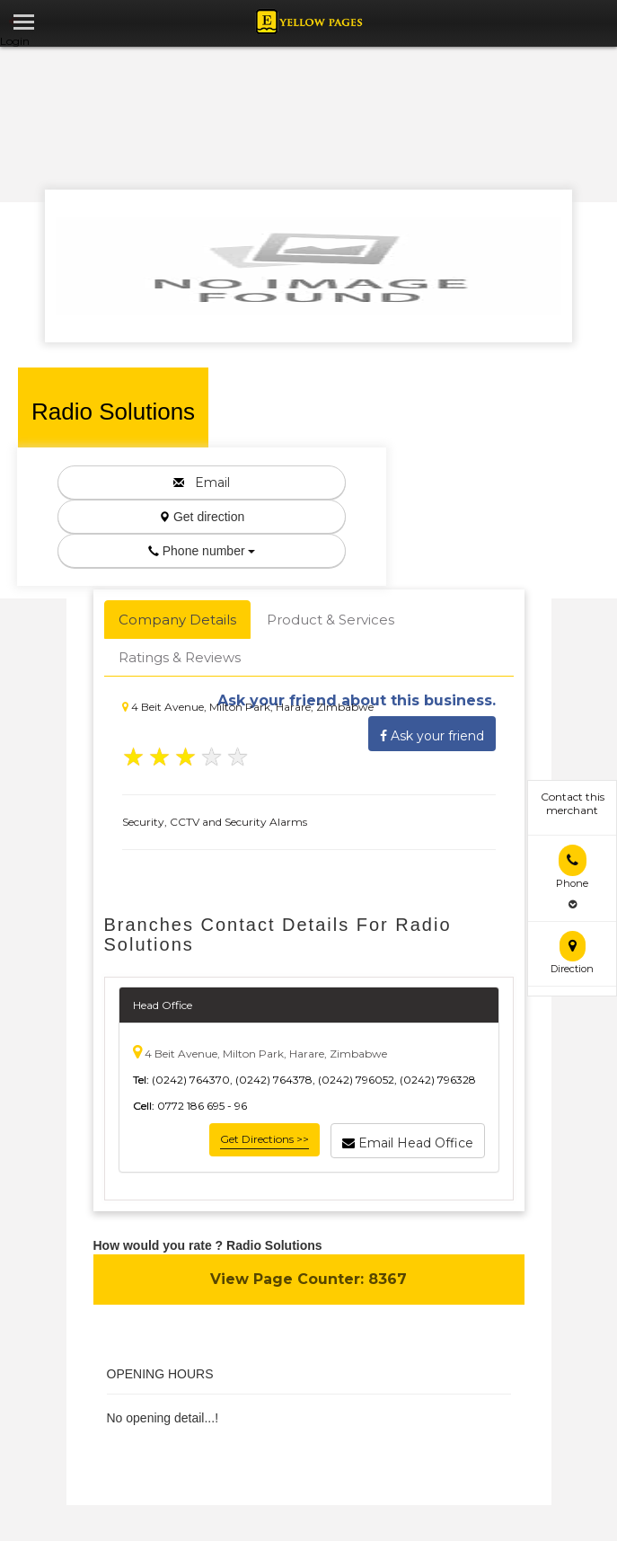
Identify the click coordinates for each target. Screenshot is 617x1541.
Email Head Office (407, 1140)
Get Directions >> (264, 1139)
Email (201, 482)
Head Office (162, 1005)
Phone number (202, 551)
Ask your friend (432, 733)
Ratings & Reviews (180, 657)
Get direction (201, 516)
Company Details (177, 619)
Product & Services (330, 619)
